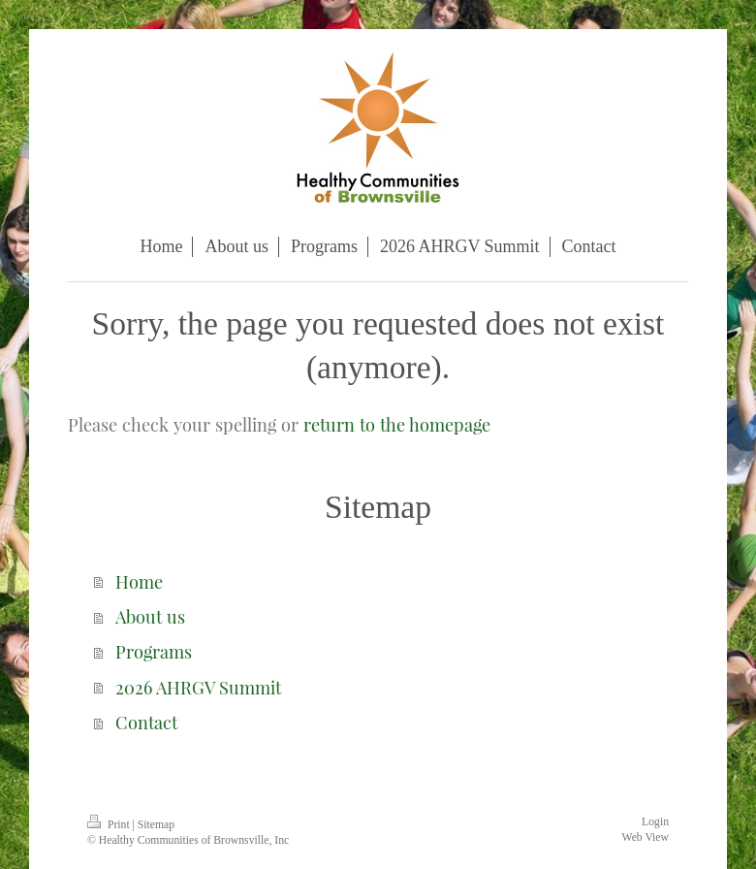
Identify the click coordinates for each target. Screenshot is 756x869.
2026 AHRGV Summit (198, 687)
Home (139, 581)
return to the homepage (396, 424)
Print (110, 825)
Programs (153, 651)
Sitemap (156, 825)
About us (150, 616)
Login (655, 822)
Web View (645, 837)
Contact (146, 722)
